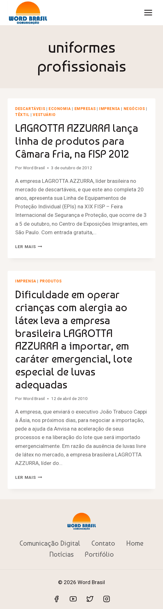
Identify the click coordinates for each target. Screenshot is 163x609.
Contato (103, 543)
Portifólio (99, 554)
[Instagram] (107, 599)
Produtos (51, 281)
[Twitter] (90, 599)
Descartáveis (30, 109)
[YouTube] (73, 599)
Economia (60, 109)
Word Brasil (34, 167)
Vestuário (44, 115)
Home (134, 543)
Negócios (134, 109)
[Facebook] (56, 599)
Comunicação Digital (50, 543)
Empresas (85, 109)
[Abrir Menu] (148, 12)
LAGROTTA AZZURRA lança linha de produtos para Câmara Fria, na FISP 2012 (76, 141)
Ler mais (28, 246)
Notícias (61, 554)
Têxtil (22, 115)
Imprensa (109, 109)
